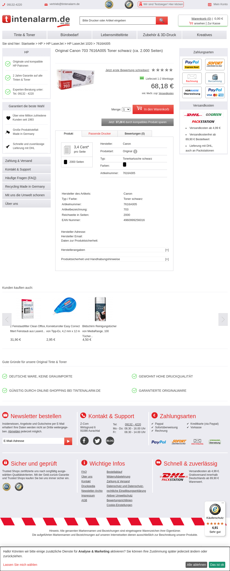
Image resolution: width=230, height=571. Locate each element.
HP (40, 43)
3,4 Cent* (81, 147)
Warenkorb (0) (201, 18)
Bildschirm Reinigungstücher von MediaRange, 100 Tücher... (99, 331)
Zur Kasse (213, 23)
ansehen (199, 23)
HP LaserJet (55, 43)
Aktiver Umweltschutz (120, 495)
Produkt (68, 133)
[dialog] (115, 559)
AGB (84, 500)
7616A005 (103, 43)
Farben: (105, 165)
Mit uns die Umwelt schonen (25, 195)
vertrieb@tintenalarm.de (65, 4)
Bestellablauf (114, 471)
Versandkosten (166, 93)
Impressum (88, 495)
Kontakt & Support (18, 169)
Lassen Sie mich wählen (20, 564)
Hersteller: (106, 143)
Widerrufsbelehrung (118, 476)
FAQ (84, 471)
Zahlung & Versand (18, 161)
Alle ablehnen (196, 564)
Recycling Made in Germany (25, 186)
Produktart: (107, 151)
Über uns (11, 203)
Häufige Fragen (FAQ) (20, 178)
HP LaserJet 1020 (79, 43)
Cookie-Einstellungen (119, 505)
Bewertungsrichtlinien (119, 500)
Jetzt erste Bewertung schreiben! (127, 70)
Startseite (28, 43)
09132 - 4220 (133, 424)
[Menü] (222, 504)
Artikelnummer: (109, 173)
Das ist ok (217, 564)
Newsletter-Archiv (92, 490)
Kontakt (86, 481)
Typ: (103, 158)
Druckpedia (88, 486)
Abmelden (14, 431)
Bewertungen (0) (135, 133)
